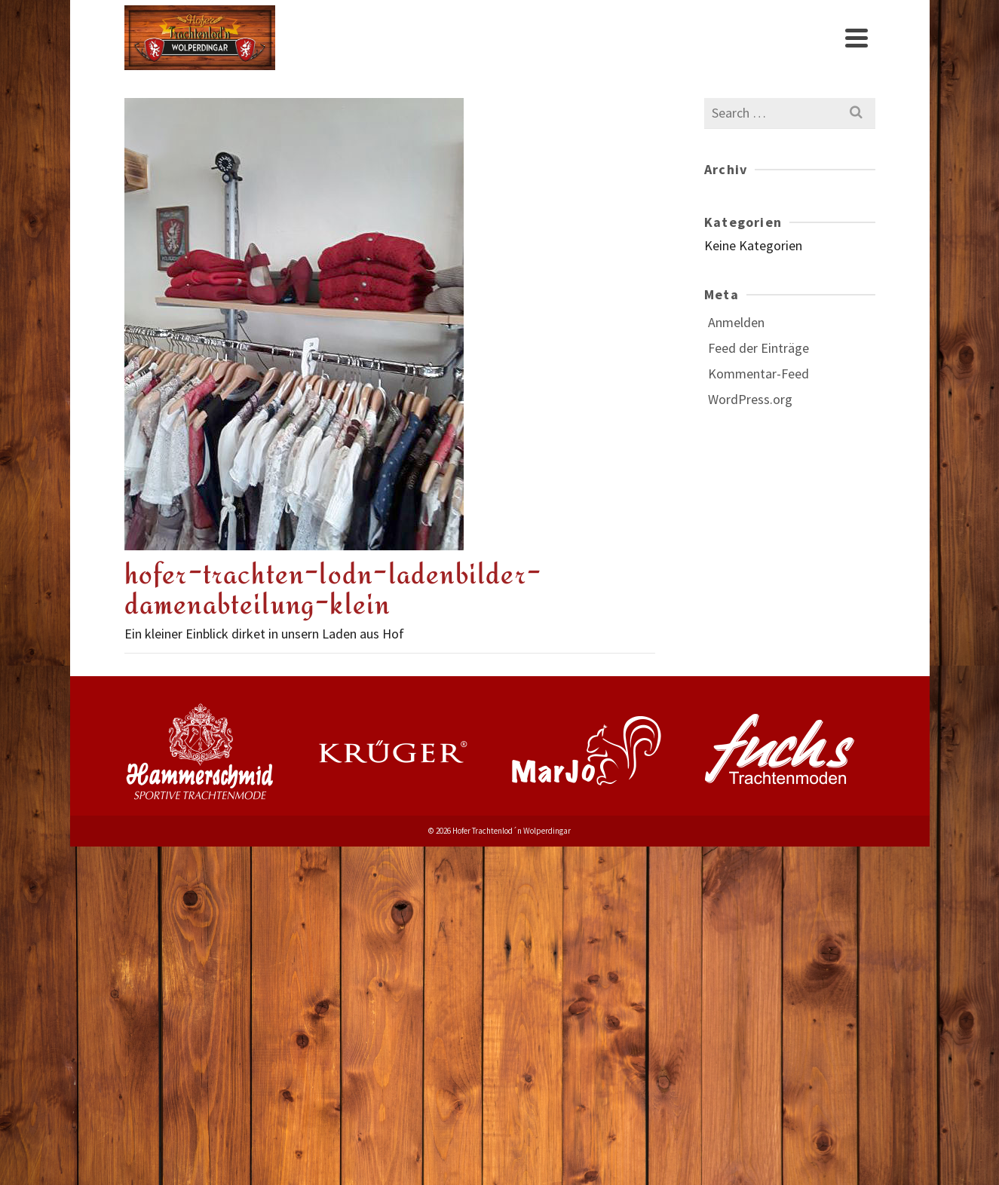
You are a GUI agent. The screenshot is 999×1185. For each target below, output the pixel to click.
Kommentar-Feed (758, 373)
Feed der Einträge (758, 348)
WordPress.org (750, 399)
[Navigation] (856, 37)
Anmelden (736, 322)
